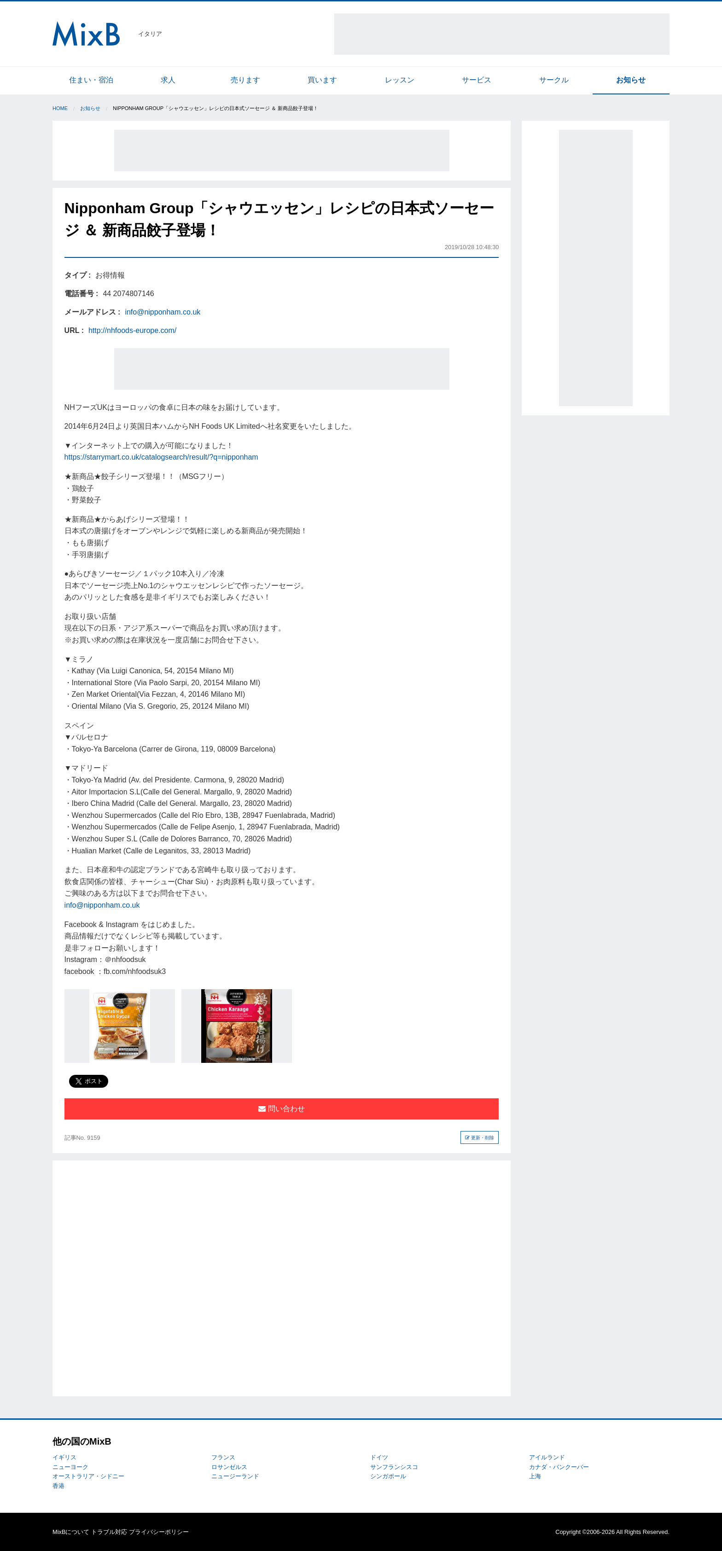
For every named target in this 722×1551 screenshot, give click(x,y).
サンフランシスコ (394, 1467)
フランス (223, 1457)
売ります (245, 80)
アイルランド (547, 1457)
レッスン (399, 80)
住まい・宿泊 (91, 80)
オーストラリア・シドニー (88, 1476)
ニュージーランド (235, 1476)
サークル (554, 80)
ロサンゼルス (229, 1467)
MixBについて (70, 1531)
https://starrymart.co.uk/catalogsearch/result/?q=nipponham (161, 457)
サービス (476, 80)
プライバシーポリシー (159, 1531)
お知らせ (631, 80)
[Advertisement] (502, 34)
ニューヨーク (70, 1467)
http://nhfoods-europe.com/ (132, 330)
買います (322, 80)
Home (60, 108)
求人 (168, 80)
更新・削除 (479, 1137)
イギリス (64, 1457)
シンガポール (388, 1476)
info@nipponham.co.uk (162, 312)
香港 (58, 1485)
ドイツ (379, 1457)
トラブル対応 (109, 1531)
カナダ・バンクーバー (559, 1467)
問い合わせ (281, 1109)
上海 (535, 1476)
